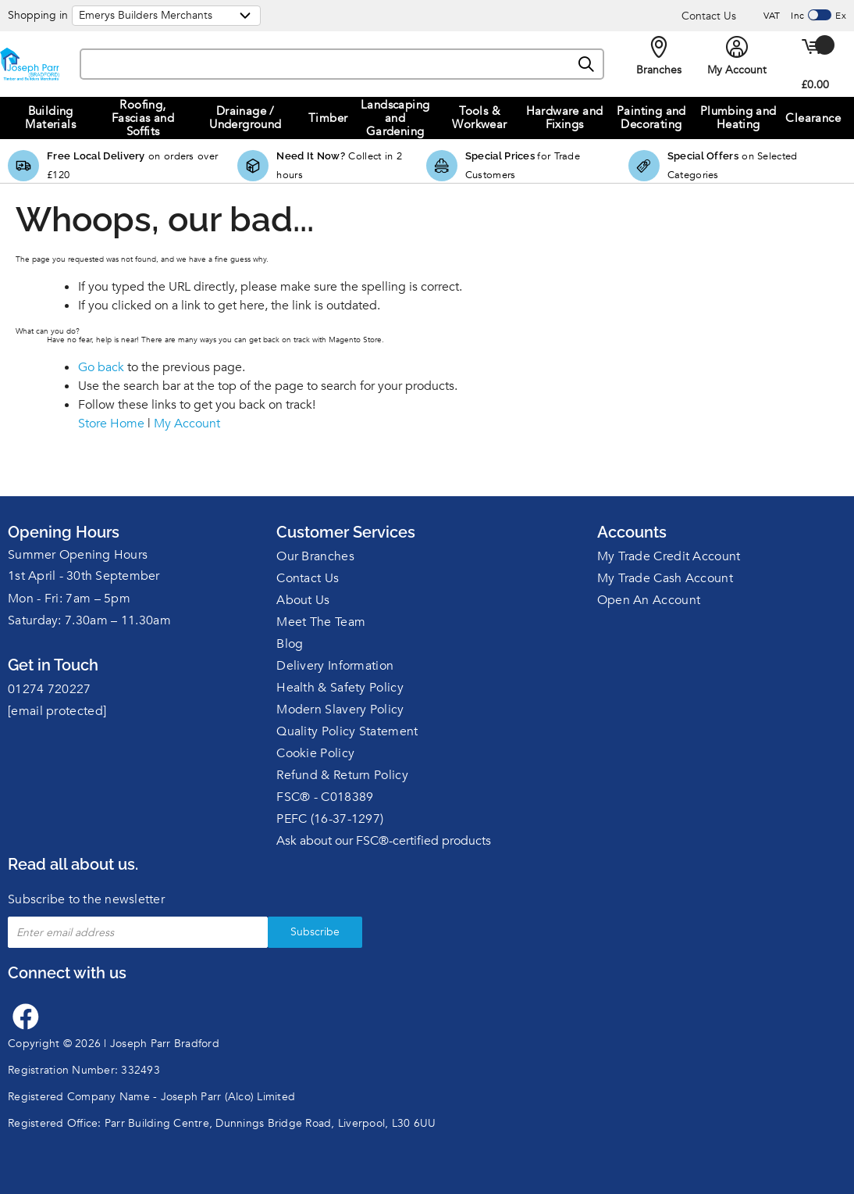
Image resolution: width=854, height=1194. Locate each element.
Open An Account (649, 600)
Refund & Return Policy (342, 775)
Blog (289, 644)
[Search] (587, 64)
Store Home (111, 423)
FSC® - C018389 (324, 797)
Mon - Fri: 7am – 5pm (69, 598)
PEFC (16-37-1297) (329, 819)
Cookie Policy (315, 753)
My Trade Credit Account (669, 556)
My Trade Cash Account (665, 578)
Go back (101, 367)
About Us (302, 600)
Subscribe (315, 931)
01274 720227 (49, 689)
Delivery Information (334, 666)
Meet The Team (320, 622)
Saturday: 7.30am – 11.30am (89, 620)
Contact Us (708, 16)
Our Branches (315, 556)
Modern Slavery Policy (340, 709)
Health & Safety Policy (340, 687)
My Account (187, 423)
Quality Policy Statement (347, 731)
